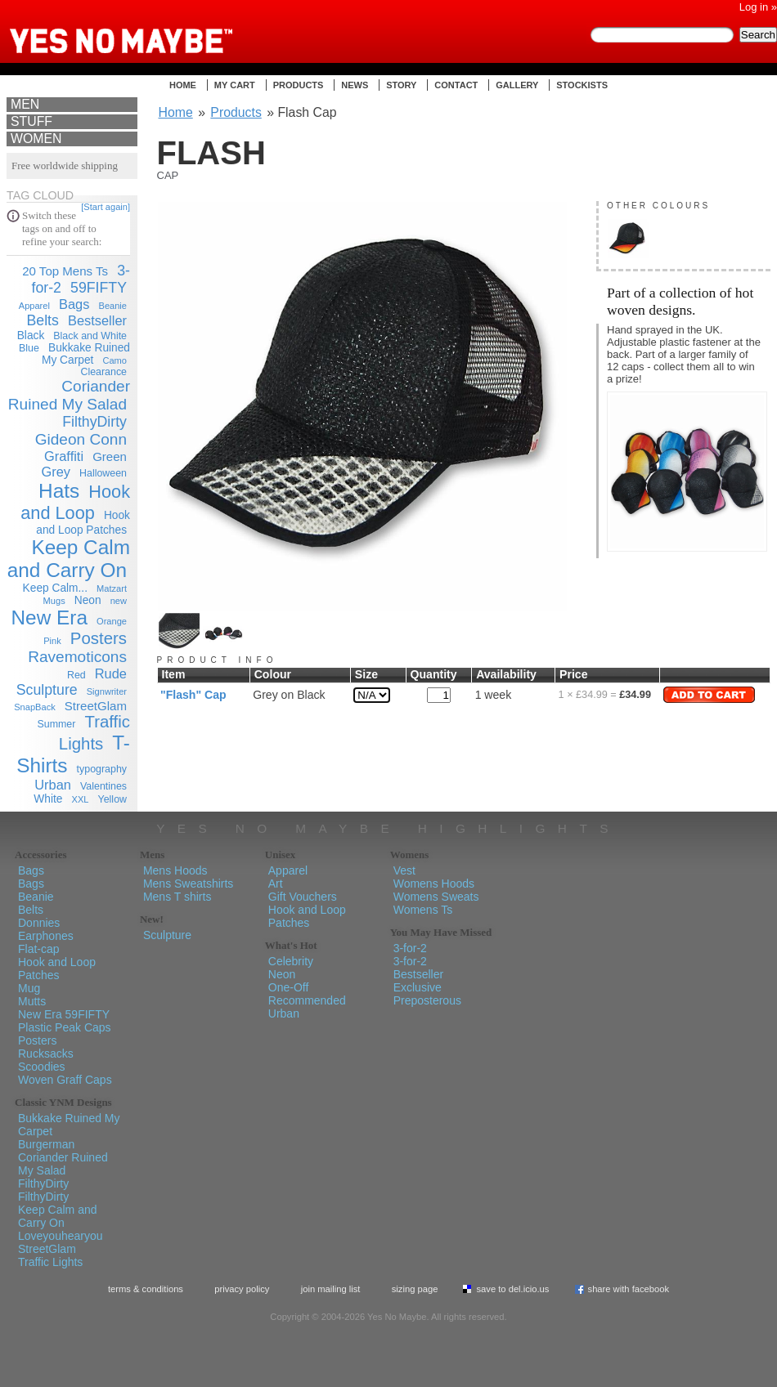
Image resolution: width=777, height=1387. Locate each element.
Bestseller (97, 320)
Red (76, 675)
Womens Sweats (436, 896)
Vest (404, 870)
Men (25, 104)
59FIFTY (98, 288)
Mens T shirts (177, 896)
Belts (42, 320)
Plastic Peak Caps (64, 1027)
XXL (80, 799)
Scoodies (41, 1066)
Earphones (46, 935)
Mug (29, 988)
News (354, 85)
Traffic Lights (50, 1261)
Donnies (39, 922)
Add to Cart (709, 695)
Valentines (103, 786)
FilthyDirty (94, 422)
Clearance (103, 372)
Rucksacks (46, 1053)
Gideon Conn (81, 439)
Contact (456, 85)
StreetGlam (96, 706)
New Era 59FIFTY (64, 1014)
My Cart (234, 85)
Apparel (34, 306)
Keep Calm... (55, 588)
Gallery (517, 85)
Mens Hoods (175, 870)
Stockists (582, 85)
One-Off (288, 987)
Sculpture (47, 690)
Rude (111, 673)
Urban (52, 784)
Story (401, 85)
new (118, 601)
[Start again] (105, 207)
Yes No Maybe (147, 28)
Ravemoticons (77, 656)
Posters (98, 638)
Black (31, 335)
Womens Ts (423, 909)
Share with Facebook (629, 1289)
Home (182, 85)
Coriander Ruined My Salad (69, 395)
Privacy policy (241, 1289)
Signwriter (107, 691)
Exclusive (417, 987)
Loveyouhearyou (60, 1235)
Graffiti (63, 456)
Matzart (112, 588)
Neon (87, 600)
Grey (55, 471)
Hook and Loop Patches (57, 968)
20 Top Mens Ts (65, 271)
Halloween (103, 473)
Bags (74, 304)
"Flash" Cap (193, 694)
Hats (58, 491)
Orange (112, 621)
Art (275, 883)
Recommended (307, 1000)
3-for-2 (410, 948)
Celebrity (290, 961)
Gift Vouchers (302, 896)
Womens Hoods (433, 883)
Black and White (90, 336)
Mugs (54, 601)
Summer (57, 724)
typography (102, 769)
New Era (49, 617)
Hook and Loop (75, 502)
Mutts (32, 1001)
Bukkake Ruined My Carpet (86, 354)
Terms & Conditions (145, 1289)
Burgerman (46, 1144)
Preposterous (427, 1000)
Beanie (113, 306)
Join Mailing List (331, 1289)
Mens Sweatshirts (188, 883)
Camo (114, 360)
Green (109, 456)
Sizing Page (415, 1289)
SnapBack (35, 707)
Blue (29, 348)
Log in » (758, 7)
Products (298, 85)
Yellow (112, 799)
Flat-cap (39, 948)
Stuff (31, 121)
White (48, 799)
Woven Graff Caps (65, 1079)
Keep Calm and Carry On (68, 558)
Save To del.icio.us (512, 1289)
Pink (52, 641)
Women (36, 138)
